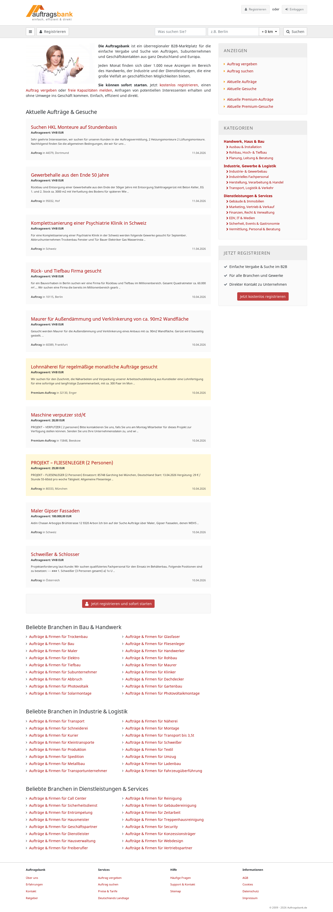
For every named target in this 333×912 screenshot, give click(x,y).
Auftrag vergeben (41, 90)
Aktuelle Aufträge (242, 81)
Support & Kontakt (182, 884)
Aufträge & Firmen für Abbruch (55, 679)
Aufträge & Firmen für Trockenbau (58, 636)
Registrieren (255, 9)
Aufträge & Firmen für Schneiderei (58, 728)
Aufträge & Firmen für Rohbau (151, 657)
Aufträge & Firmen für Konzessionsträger (160, 833)
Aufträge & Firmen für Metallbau (57, 763)
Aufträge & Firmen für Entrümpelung (60, 812)
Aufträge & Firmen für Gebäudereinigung (160, 805)
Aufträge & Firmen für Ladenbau (153, 763)
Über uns (32, 878)
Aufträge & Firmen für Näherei (151, 721)
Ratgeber (32, 898)
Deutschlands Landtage (113, 898)
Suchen (295, 31)
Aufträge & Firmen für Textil (149, 749)
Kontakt (31, 891)
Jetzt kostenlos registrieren (263, 296)
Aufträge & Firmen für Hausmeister (59, 819)
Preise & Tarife (107, 891)
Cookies (248, 884)
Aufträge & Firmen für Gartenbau (153, 686)
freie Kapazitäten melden (90, 90)
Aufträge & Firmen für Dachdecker (154, 679)
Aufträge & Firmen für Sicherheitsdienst (63, 805)
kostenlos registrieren (179, 84)
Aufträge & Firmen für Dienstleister (59, 833)
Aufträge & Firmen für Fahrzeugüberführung (163, 770)
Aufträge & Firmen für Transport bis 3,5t (159, 735)
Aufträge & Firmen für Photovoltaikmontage (162, 693)
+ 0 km (268, 31)
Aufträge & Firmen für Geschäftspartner (63, 826)
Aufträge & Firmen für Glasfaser (152, 636)
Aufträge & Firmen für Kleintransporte (61, 742)
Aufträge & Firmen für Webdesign (154, 840)
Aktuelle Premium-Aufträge (250, 99)
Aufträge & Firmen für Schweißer (153, 742)
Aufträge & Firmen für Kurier (53, 735)
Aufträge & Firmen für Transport (56, 721)
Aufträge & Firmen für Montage (152, 728)
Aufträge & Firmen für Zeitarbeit (152, 812)
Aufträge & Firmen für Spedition (56, 756)
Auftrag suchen (240, 71)
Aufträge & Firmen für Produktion (57, 749)
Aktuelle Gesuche (241, 88)
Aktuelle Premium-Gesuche (250, 106)
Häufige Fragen (180, 878)
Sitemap (175, 891)
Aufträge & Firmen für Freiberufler (58, 847)
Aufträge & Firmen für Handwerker (155, 650)
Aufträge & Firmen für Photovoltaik (58, 686)
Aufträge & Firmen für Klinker (150, 672)
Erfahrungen (34, 884)
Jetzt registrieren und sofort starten (118, 603)
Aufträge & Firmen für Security (151, 826)
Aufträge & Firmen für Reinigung (153, 798)
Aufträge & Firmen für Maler (53, 650)
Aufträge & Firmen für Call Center (57, 798)
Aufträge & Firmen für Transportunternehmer (68, 770)
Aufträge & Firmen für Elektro (54, 657)
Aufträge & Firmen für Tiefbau (55, 664)
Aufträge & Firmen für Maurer (151, 664)
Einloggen (294, 9)
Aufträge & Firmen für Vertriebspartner (158, 847)
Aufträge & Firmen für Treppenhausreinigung (164, 819)
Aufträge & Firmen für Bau (51, 643)
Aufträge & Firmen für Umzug (150, 756)
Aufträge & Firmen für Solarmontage (60, 693)
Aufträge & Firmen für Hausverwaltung (62, 840)
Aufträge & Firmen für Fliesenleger (155, 643)
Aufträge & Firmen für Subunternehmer (63, 672)
